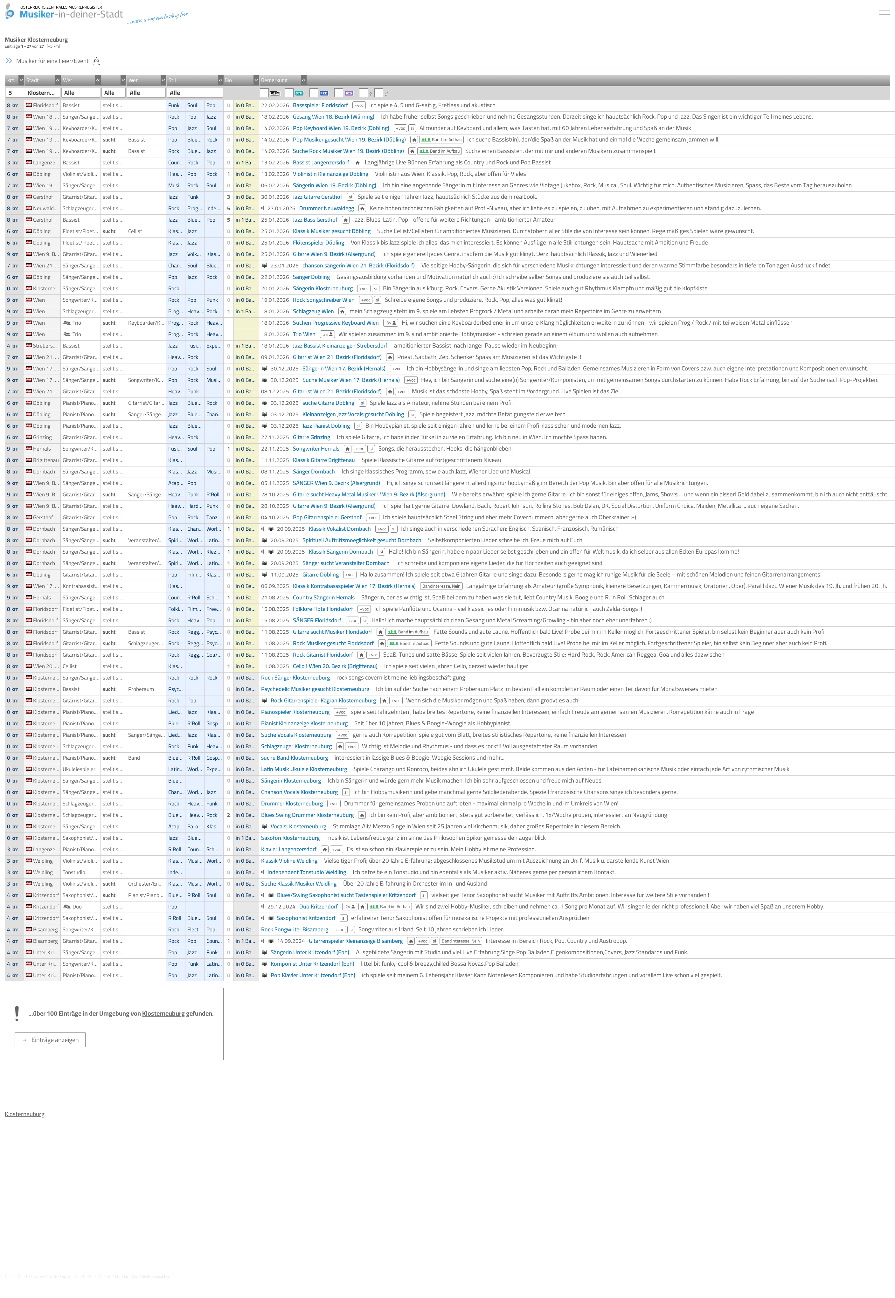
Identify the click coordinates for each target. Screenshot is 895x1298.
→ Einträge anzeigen (50, 1040)
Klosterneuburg (25, 1114)
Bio (228, 80)
